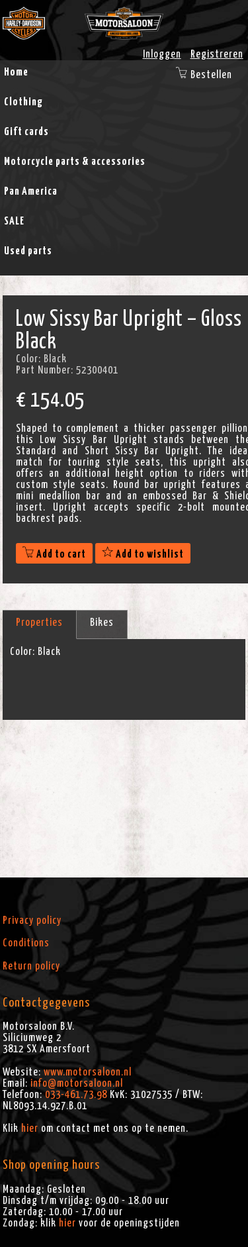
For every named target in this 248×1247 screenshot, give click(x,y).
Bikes (102, 622)
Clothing (23, 102)
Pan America (31, 191)
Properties (39, 622)
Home (16, 72)
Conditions (26, 943)
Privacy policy (32, 920)
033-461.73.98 (76, 1094)
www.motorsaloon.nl (88, 1072)
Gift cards (26, 131)
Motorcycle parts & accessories (74, 161)
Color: (22, 651)
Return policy (31, 966)
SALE (14, 221)
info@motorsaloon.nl (76, 1083)
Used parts (28, 251)
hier (29, 1128)
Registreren (216, 54)
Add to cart (54, 554)
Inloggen (162, 54)
